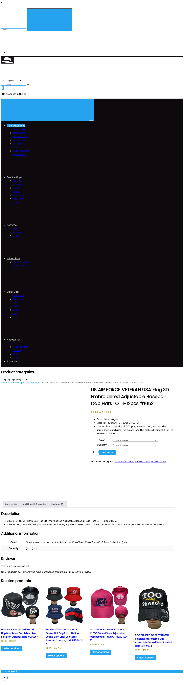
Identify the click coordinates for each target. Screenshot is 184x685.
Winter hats (35, 258)
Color (102, 440)
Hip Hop (17, 180)
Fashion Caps (20, 136)
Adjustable (19, 198)
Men (15, 228)
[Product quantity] (95, 452)
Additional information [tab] (34, 504)
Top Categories (16, 125)
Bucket (17, 310)
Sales (16, 147)
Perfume (17, 143)
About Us (12, 361)
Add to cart (107, 452)
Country (17, 188)
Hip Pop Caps (33, 382)
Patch (16, 343)
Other (16, 202)
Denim (16, 191)
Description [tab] (11, 504)
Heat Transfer (20, 347)
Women (17, 232)
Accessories (19, 129)
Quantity (102, 445)
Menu (47, 110)
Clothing (17, 350)
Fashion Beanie (21, 262)
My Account (14, 52)
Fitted (16, 302)
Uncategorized (21, 151)
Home (4, 382)
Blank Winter (20, 265)
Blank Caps (19, 133)
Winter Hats (19, 154)
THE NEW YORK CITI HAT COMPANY (20, 68)
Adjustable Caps (124, 461)
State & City (19, 184)
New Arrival (19, 140)
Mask (16, 354)
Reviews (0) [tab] (58, 504)
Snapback (18, 195)
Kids (15, 313)
